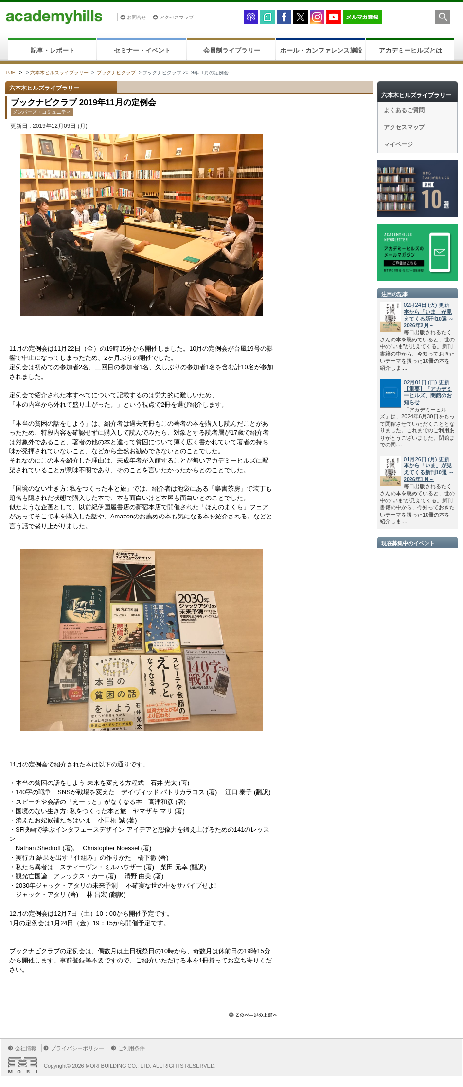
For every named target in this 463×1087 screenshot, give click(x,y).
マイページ (398, 144)
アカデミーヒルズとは (410, 50)
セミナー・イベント (142, 50)
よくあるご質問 (404, 110)
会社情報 (25, 1048)
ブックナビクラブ (116, 72)
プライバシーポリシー (77, 1048)
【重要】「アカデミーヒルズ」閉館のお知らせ (428, 395)
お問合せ (136, 17)
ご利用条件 (131, 1048)
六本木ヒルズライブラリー (59, 72)
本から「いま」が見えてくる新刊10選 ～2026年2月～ (429, 318)
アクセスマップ (177, 17)
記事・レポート (53, 50)
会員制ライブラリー (231, 50)
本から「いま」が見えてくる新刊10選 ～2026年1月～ (429, 472)
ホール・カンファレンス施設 (321, 50)
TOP (10, 72)
